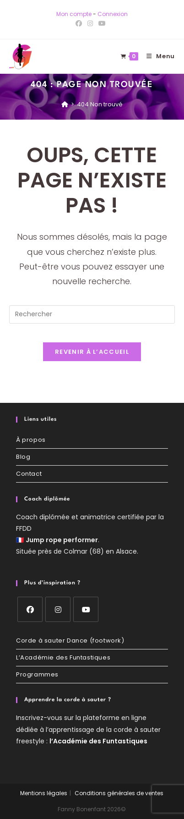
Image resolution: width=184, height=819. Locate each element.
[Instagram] (57, 609)
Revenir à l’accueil (92, 351)
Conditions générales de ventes (119, 793)
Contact (29, 473)
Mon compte (74, 14)
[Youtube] (85, 609)
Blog (23, 456)
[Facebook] (30, 609)
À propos (31, 439)
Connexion (112, 14)
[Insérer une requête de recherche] (92, 314)
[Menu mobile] (157, 56)
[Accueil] (64, 104)
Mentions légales (43, 793)
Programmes (37, 674)
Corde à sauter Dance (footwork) (70, 640)
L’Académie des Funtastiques (63, 657)
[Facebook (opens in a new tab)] (80, 23)
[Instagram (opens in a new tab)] (90, 23)
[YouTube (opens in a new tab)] (102, 23)
